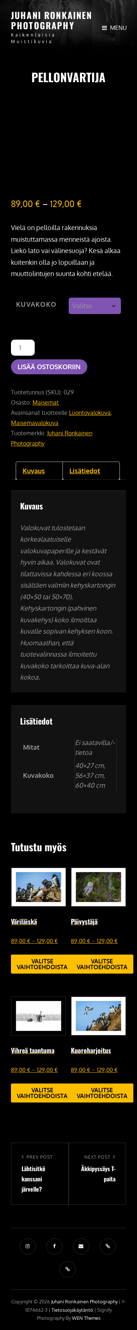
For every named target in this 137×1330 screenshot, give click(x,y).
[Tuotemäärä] (23, 348)
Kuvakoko (36, 304)
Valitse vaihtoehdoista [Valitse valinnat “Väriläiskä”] (42, 964)
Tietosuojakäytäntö (72, 1310)
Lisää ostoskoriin (49, 367)
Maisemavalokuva (34, 423)
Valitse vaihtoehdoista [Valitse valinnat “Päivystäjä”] (102, 964)
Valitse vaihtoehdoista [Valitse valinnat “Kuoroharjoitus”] (102, 1093)
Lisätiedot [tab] (84, 471)
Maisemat (46, 402)
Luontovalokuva (90, 412)
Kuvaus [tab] (34, 471)
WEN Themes (86, 1318)
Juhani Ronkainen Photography (51, 20)
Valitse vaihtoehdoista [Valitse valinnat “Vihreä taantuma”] (42, 1093)
